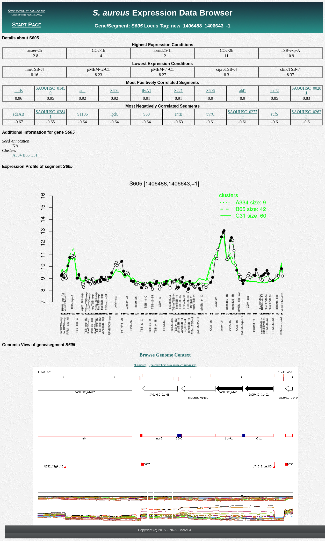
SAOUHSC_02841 (51, 114)
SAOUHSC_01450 (51, 90)
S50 (146, 114)
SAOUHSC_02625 (306, 114)
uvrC (210, 114)
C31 (34, 155)
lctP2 (274, 90)
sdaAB (18, 114)
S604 (114, 90)
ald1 (242, 90)
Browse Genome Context (165, 355)
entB (178, 114)
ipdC (115, 114)
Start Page (26, 24)
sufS (274, 114)
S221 (178, 90)
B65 (26, 155)
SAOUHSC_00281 (306, 90)
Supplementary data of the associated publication (26, 13)
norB (19, 90)
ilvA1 (146, 90)
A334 (17, 155)
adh (82, 90)
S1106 (82, 114)
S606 (210, 90)
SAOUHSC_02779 (242, 114)
